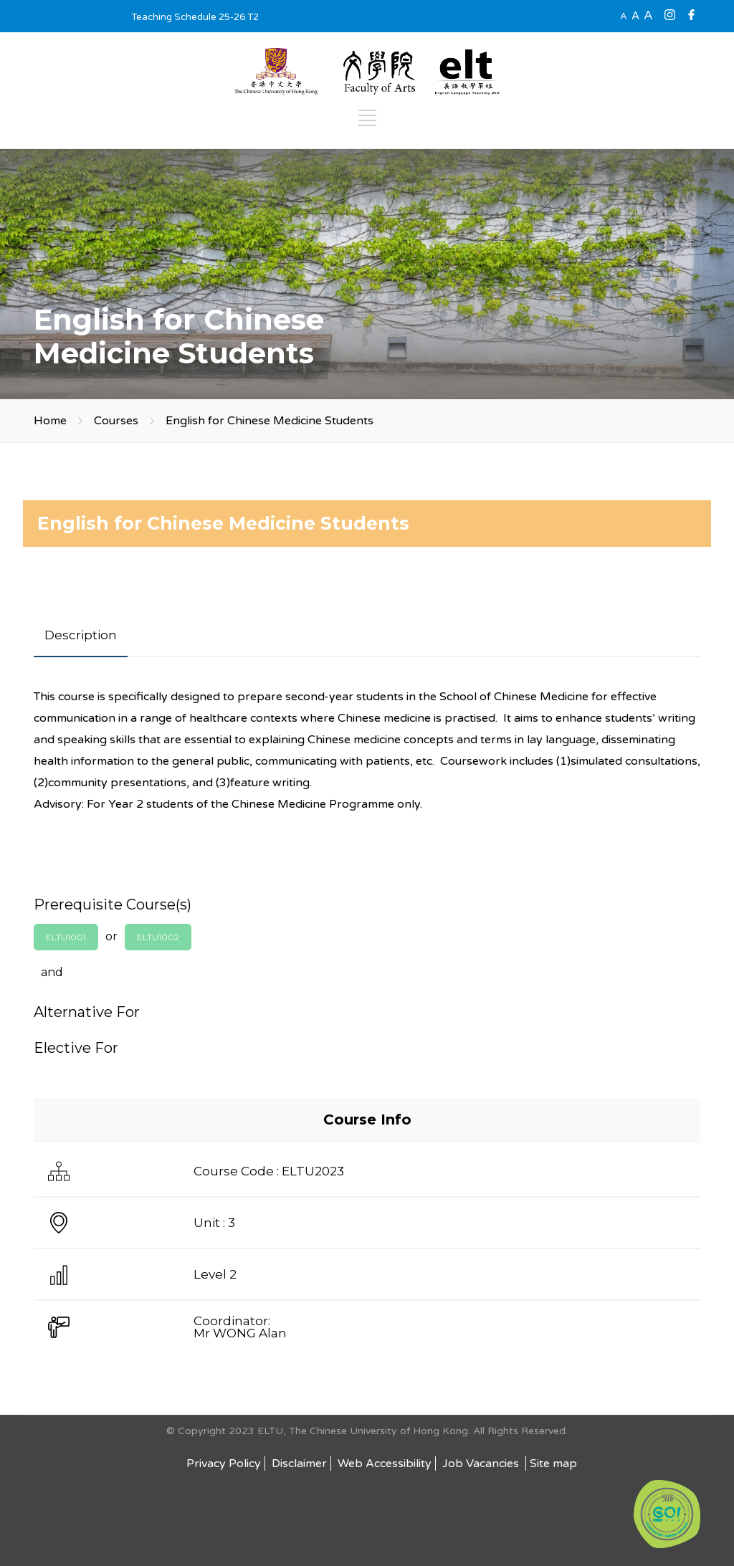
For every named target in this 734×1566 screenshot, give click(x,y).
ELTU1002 (158, 937)
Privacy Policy (223, 1463)
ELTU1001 (66, 937)
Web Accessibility (385, 1463)
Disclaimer (299, 1463)
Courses (116, 421)
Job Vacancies (482, 1463)
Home (50, 421)
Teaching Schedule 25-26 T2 (195, 17)
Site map (553, 1463)
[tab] (81, 635)
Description (80, 635)
